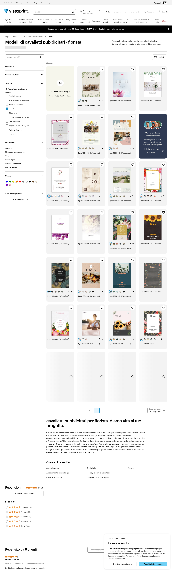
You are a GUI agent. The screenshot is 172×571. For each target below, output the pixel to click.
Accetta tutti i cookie (153, 564)
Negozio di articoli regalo (98, 477)
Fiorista (50, 37)
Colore (8, 176)
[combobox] (52, 11)
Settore (8, 83)
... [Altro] (21, 37)
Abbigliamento (53, 468)
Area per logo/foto (13, 193)
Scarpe (131, 468)
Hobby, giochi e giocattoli (98, 473)
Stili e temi (9, 142)
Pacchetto (9, 66)
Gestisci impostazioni (122, 564)
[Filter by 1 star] (7, 526)
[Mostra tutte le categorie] (16, 89)
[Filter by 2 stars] (7, 521)
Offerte (164, 21)
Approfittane (120, 29)
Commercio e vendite (34, 37)
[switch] (162, 2)
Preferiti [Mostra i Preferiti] (159, 57)
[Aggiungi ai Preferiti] (102, 69)
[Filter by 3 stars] (7, 517)
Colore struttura (12, 75)
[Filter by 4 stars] (7, 512)
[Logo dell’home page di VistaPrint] (16, 11)
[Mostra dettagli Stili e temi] (11, 167)
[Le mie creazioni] (112, 11)
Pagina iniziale (11, 37)
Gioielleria (91, 468)
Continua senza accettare (118, 538)
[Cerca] (73, 11)
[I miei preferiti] (132, 12)
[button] (90, 410)
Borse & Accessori (54, 477)
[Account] (148, 11)
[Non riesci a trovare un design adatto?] (153, 136)
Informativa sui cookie (116, 558)
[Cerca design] (41, 57)
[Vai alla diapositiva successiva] (169, 29)
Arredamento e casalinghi (57, 473)
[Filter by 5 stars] (7, 507)
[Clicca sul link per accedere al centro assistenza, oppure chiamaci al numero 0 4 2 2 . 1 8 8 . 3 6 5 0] (89, 11)
